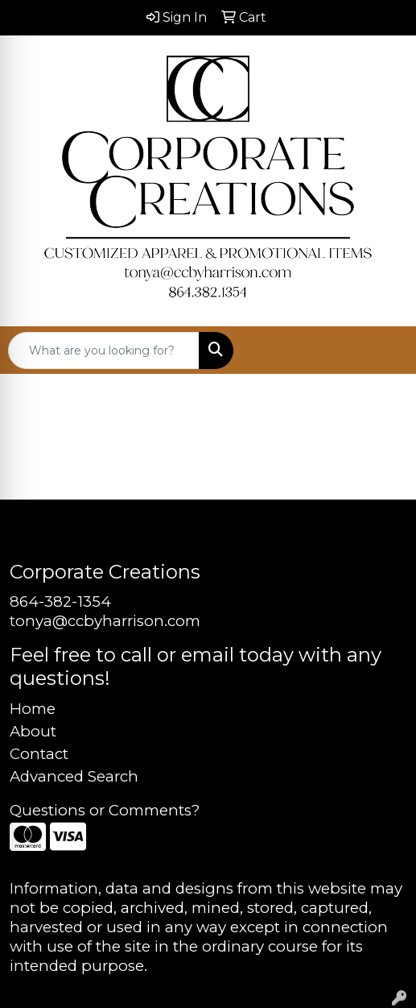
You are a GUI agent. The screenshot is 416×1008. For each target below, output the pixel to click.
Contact (39, 754)
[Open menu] (384, 350)
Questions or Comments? (105, 810)
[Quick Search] (104, 350)
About (33, 731)
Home (33, 708)
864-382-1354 (60, 601)
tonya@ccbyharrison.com (105, 621)
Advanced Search (74, 776)
